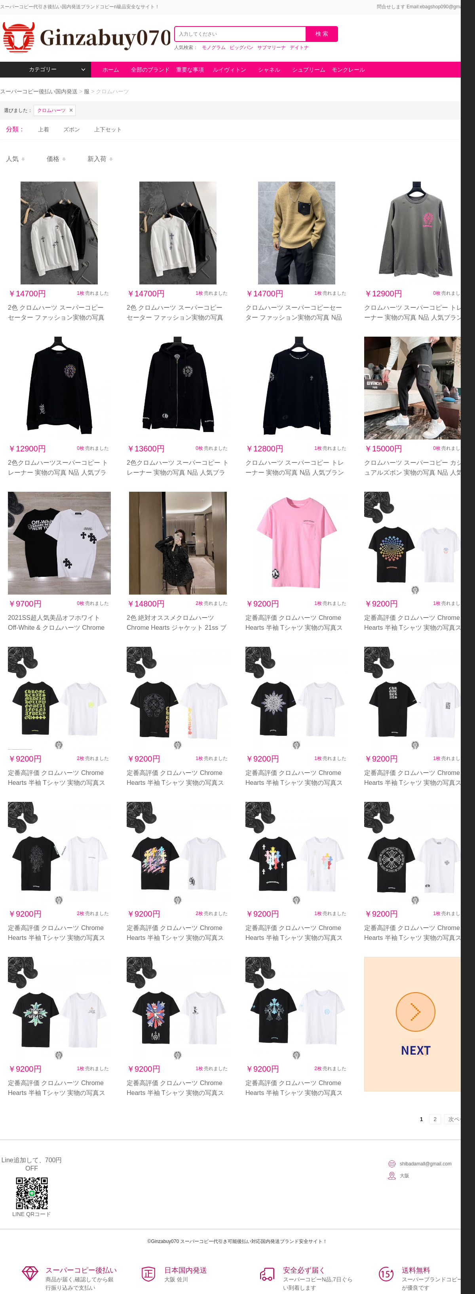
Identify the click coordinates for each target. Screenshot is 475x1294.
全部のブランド (150, 69)
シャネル (269, 69)
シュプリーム (308, 69)
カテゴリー (57, 69)
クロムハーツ (51, 110)
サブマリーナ (271, 47)
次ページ (459, 1119)
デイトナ (299, 47)
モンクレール (348, 69)
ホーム (111, 69)
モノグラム (214, 47)
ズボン (71, 129)
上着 (43, 129)
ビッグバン (241, 47)
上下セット (108, 129)
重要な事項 (190, 69)
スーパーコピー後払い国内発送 (39, 91)
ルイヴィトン (229, 69)
